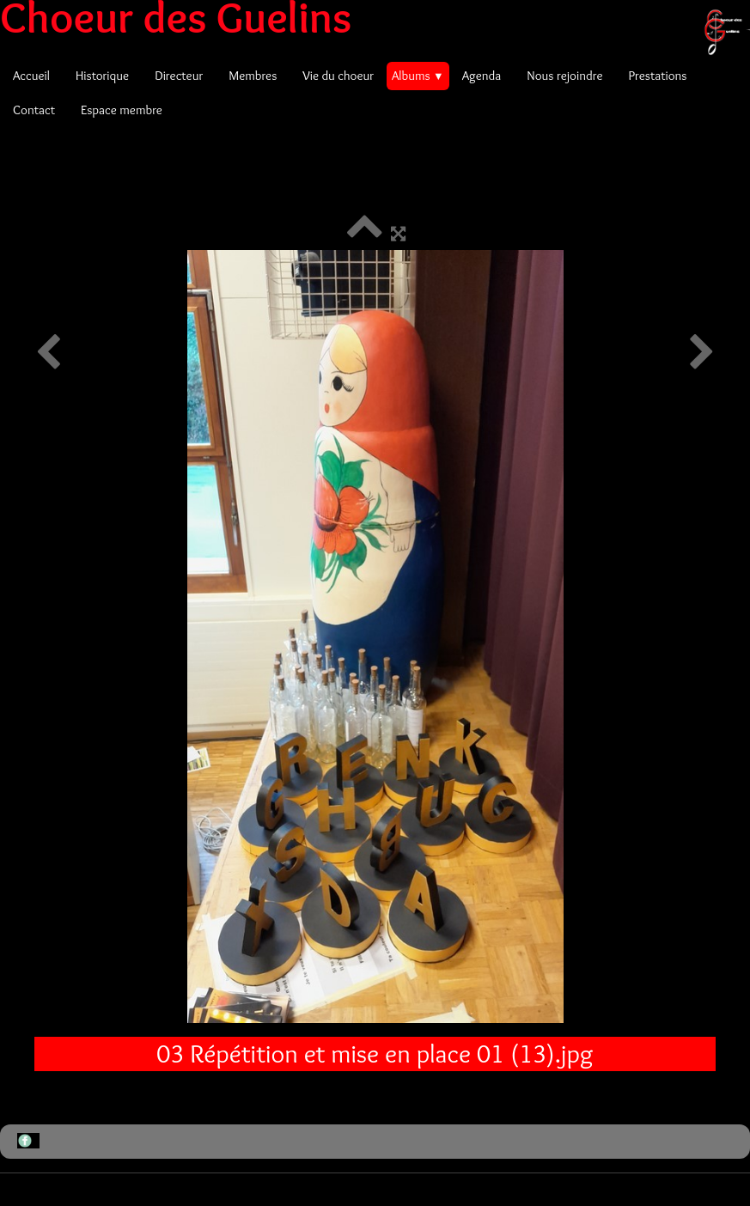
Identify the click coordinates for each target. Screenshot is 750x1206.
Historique (102, 75)
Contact (34, 110)
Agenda (482, 75)
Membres (253, 75)
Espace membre (121, 110)
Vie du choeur (338, 75)
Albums (418, 75)
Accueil (31, 75)
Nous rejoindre (564, 75)
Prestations (657, 75)
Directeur (179, 75)
